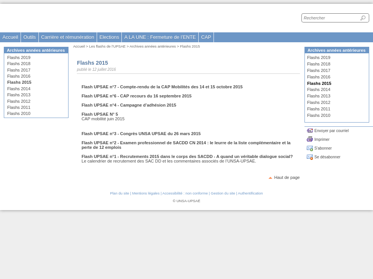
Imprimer (322, 139)
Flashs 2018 (18, 63)
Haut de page (287, 177)
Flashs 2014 (18, 88)
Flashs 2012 (18, 101)
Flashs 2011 (18, 107)
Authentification (250, 193)
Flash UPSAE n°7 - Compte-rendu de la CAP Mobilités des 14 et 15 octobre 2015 (161, 86)
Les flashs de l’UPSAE (107, 46)
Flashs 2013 (18, 94)
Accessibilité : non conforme (185, 193)
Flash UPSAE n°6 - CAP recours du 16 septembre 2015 (136, 96)
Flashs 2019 (18, 57)
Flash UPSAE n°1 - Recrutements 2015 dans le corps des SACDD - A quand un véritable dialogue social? (187, 156)
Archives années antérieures (152, 46)
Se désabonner (327, 157)
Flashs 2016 (18, 76)
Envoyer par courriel (331, 131)
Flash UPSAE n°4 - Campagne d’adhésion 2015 (128, 105)
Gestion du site (223, 193)
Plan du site (119, 193)
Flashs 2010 (18, 113)
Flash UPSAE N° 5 (99, 114)
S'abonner (323, 148)
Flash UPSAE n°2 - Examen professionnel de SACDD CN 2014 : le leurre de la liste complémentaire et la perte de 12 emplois (185, 145)
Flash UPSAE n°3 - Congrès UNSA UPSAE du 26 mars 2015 (141, 133)
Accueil (10, 37)
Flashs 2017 (18, 70)
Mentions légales (145, 193)
